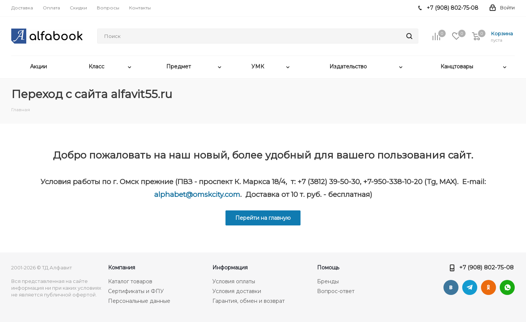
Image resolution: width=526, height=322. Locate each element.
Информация (230, 267)
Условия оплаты (233, 281)
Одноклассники (488, 287)
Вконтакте (450, 287)
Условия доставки (236, 291)
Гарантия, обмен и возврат (248, 301)
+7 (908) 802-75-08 (486, 267)
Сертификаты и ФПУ (136, 291)
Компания (121, 267)
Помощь (328, 267)
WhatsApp (507, 287)
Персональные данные (139, 301)
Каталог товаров (130, 281)
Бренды (328, 281)
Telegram (469, 287)
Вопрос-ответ (336, 291)
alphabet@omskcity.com (197, 194)
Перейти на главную (263, 218)
